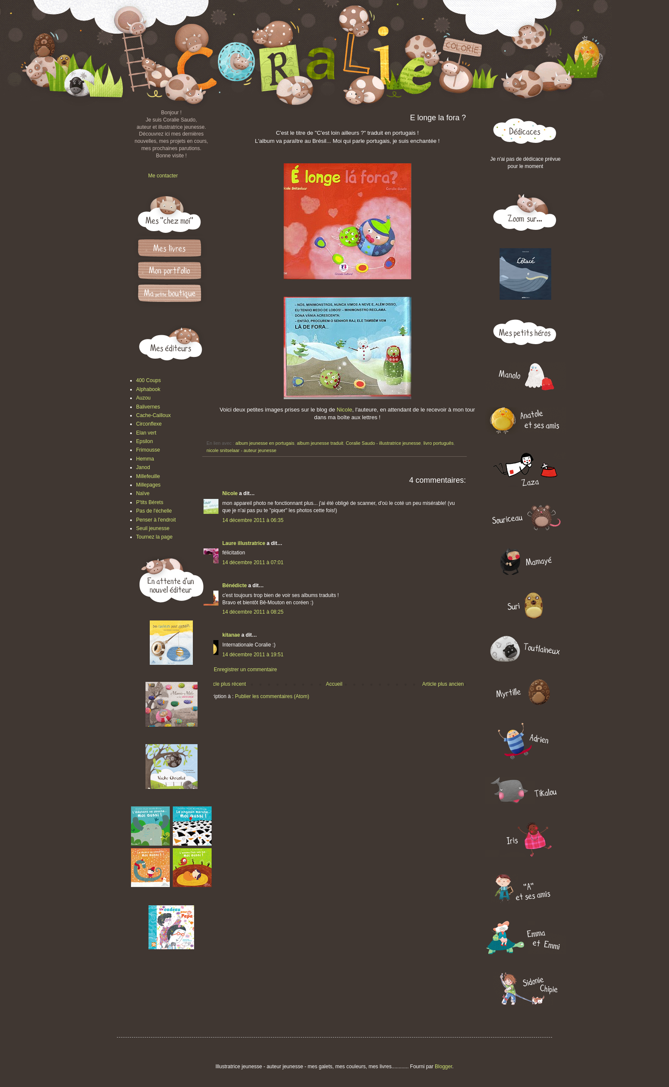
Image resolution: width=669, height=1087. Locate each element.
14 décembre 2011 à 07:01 (252, 562)
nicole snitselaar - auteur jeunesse (241, 450)
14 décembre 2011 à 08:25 (252, 612)
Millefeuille (148, 476)
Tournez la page (154, 537)
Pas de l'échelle (154, 511)
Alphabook (148, 389)
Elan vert (146, 433)
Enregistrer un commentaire (245, 669)
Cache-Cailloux (153, 415)
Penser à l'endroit (156, 520)
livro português (438, 443)
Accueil (334, 684)
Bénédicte (234, 585)
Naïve (142, 493)
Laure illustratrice (243, 543)
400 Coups (148, 380)
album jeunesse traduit (320, 443)
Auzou (143, 398)
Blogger (443, 1067)
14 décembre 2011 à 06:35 (252, 520)
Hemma (145, 459)
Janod (143, 467)
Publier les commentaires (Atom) (272, 696)
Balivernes (148, 407)
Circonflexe (149, 424)
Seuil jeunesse (152, 528)
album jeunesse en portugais (265, 443)
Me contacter (162, 176)
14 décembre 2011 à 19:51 (252, 655)
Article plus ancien (443, 684)
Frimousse (148, 450)
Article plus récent (225, 684)
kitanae (231, 635)
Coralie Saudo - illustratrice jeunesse (383, 443)
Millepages (148, 485)
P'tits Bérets (149, 502)
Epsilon (144, 441)
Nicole (344, 409)
